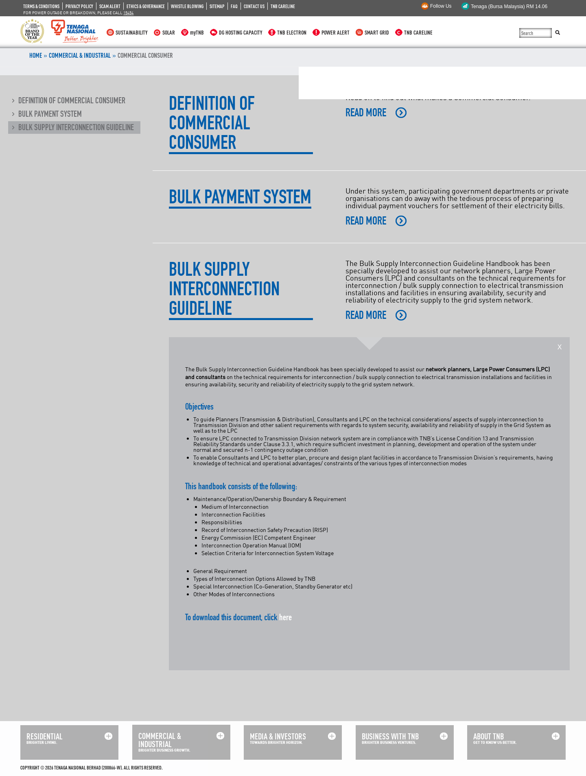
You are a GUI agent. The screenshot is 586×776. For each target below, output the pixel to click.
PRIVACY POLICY (79, 6)
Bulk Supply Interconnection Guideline (76, 127)
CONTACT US (254, 6)
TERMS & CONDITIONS (41, 6)
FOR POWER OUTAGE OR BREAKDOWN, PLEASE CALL (78, 12)
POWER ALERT (335, 32)
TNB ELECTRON (291, 32)
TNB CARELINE (283, 6)
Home (35, 55)
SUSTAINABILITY (131, 32)
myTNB (197, 32)
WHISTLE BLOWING (187, 6)
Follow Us (441, 6)
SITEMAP (217, 6)
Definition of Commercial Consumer (71, 100)
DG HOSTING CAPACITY (240, 32)
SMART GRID (377, 32)
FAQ (234, 6)
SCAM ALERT (109, 6)
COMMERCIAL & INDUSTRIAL (80, 55)
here (285, 617)
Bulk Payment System (50, 114)
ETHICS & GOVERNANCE (146, 6)
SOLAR (168, 32)
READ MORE (365, 112)
